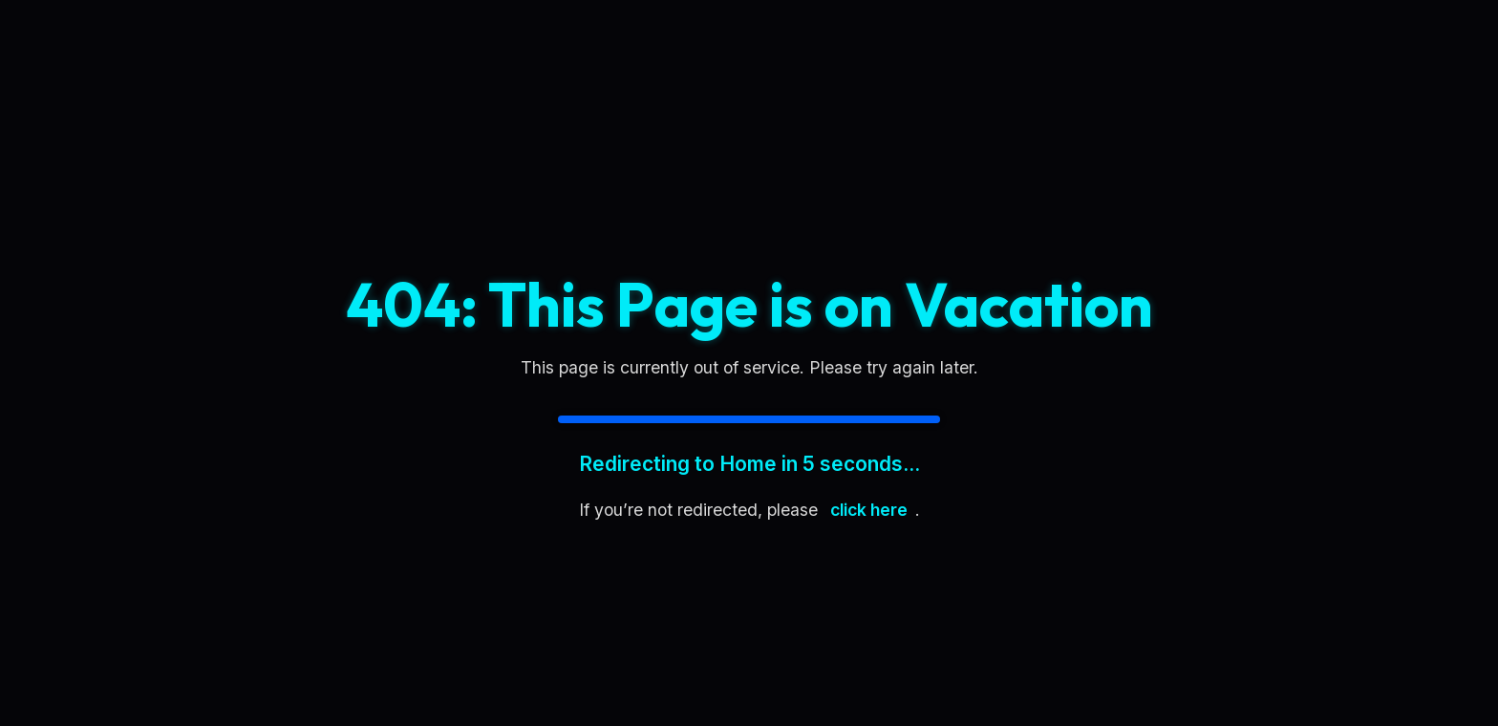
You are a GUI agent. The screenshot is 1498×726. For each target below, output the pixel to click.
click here (869, 510)
